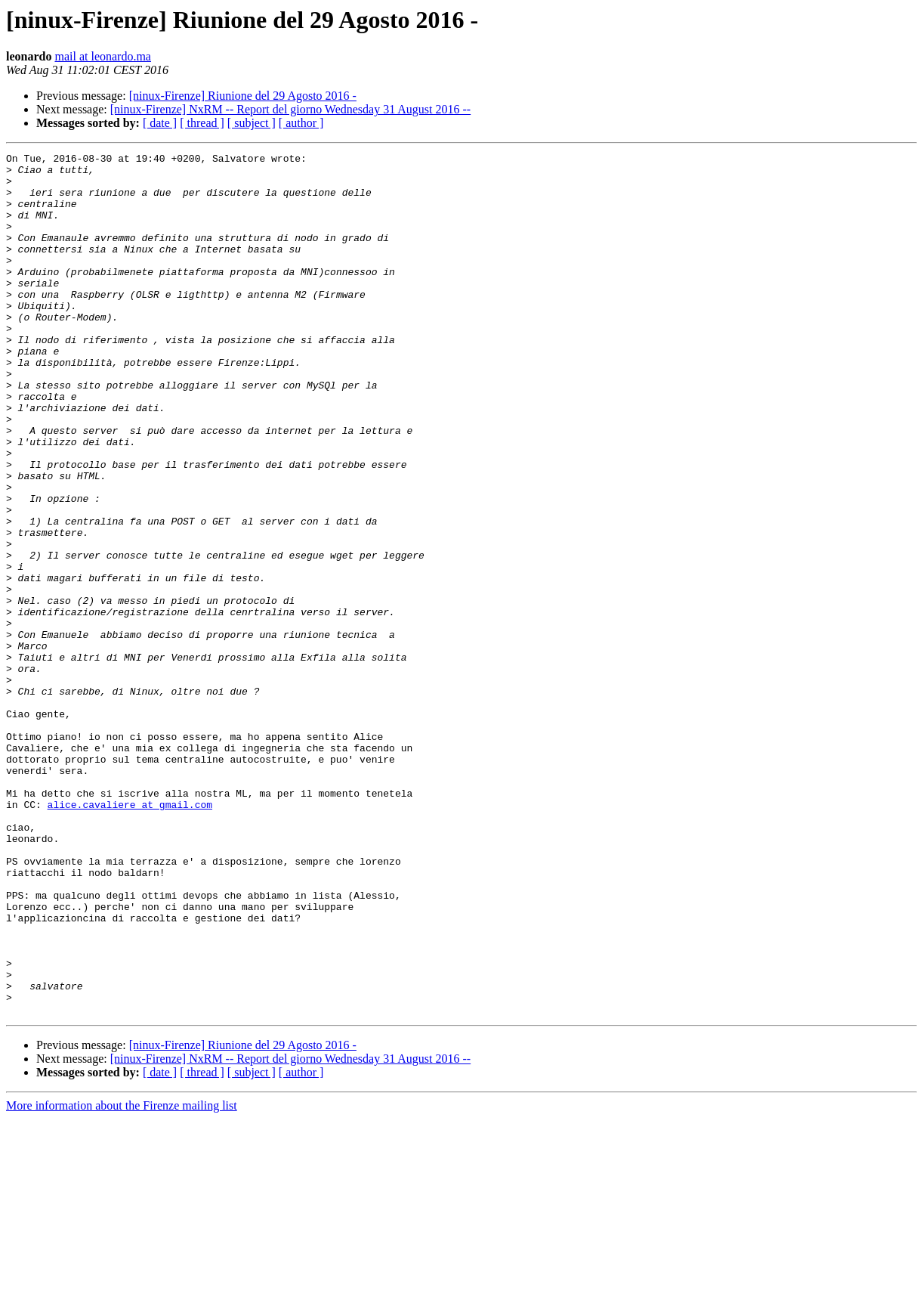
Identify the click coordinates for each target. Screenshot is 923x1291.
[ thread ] (202, 122)
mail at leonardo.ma (102, 56)
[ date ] (160, 122)
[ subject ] (251, 122)
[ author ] (301, 122)
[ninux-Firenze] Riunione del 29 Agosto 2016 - (243, 95)
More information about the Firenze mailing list (121, 1277)
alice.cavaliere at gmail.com (130, 936)
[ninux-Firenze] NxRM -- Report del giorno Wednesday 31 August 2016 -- (290, 109)
